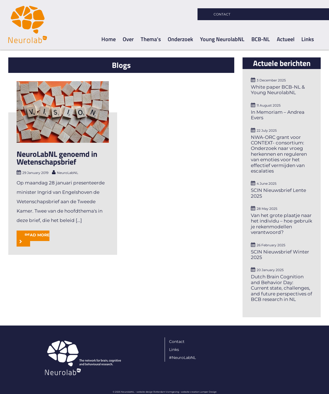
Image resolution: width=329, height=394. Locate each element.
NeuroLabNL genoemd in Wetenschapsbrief (57, 158)
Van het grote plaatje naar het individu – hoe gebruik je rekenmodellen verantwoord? (281, 224)
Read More (37, 234)
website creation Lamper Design (199, 391)
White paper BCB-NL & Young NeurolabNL (278, 89)
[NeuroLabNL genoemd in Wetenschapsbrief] (63, 112)
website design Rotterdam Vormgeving (157, 391)
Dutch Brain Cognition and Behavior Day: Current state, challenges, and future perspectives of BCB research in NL (281, 288)
